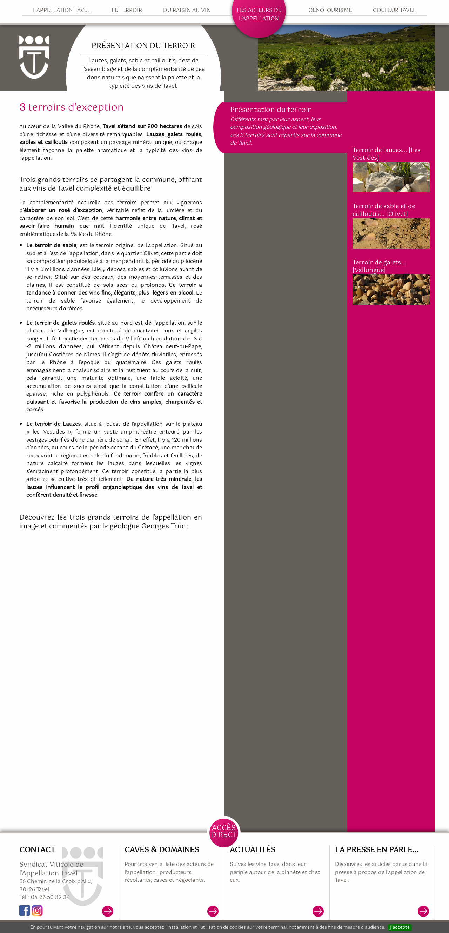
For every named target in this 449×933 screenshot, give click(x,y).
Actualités (252, 850)
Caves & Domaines (162, 850)
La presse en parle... (376, 850)
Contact (37, 850)
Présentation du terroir (270, 110)
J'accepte (400, 927)
